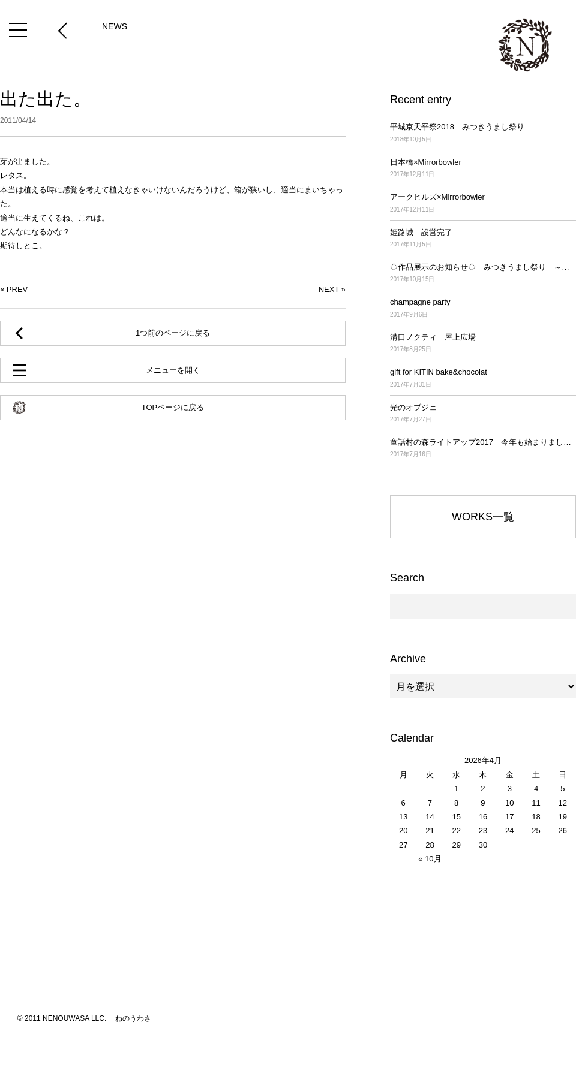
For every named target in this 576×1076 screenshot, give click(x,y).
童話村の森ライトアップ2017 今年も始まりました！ (483, 449)
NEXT (329, 289)
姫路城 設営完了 (483, 239)
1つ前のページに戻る (173, 332)
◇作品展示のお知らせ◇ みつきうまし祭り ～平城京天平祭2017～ (483, 274)
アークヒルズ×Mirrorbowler (483, 203)
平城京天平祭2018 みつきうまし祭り (483, 133)
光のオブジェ (483, 414)
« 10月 (429, 858)
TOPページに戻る (173, 407)
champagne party (483, 308)
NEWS (114, 26)
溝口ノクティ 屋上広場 (483, 344)
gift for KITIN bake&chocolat (483, 378)
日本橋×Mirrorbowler (483, 169)
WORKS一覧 (483, 517)
